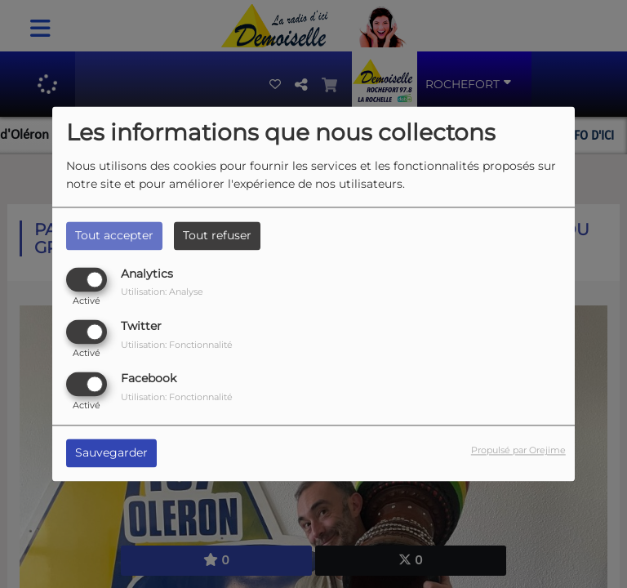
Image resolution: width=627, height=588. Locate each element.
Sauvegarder (111, 453)
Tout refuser (217, 235)
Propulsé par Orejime (518, 451)
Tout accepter (114, 235)
